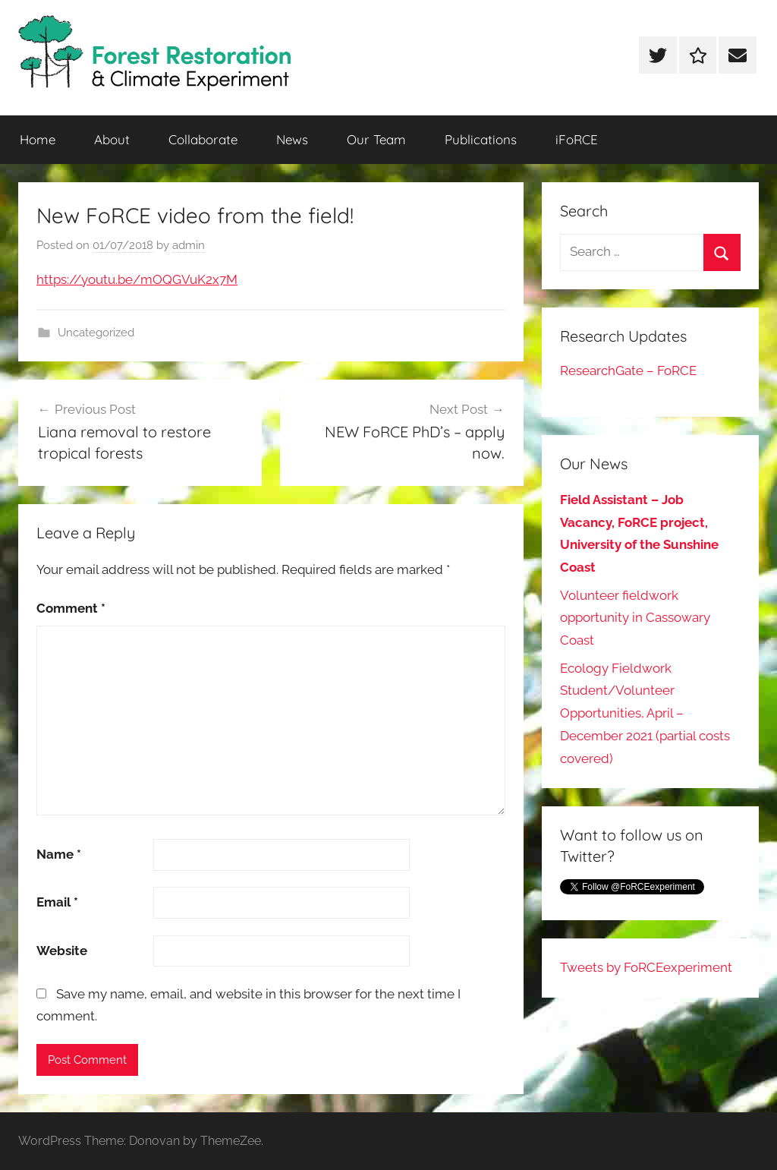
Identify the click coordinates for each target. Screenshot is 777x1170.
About (112, 139)
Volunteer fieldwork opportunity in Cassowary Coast (635, 618)
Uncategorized (96, 332)
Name (58, 854)
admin (188, 245)
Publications (481, 139)
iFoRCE (576, 139)
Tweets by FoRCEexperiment (646, 967)
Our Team (376, 139)
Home (37, 139)
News (292, 139)
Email (57, 902)
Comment (70, 608)
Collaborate (203, 139)
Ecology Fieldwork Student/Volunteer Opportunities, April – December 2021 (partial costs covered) (645, 713)
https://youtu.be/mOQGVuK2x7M (137, 279)
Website (61, 950)
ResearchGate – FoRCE (628, 370)
